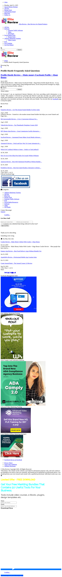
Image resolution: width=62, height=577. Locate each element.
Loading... (7, 215)
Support (3, 212)
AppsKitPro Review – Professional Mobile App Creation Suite (19, 257)
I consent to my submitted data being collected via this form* (19, 224)
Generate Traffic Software (15, 30)
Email (2, 504)
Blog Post (7, 13)
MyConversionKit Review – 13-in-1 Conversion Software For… (19, 119)
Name (2, 501)
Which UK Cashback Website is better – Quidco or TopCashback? (20, 149)
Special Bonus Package (11, 7)
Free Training (8, 43)
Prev (3, 172)
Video (9, 32)
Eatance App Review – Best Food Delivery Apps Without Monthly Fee (21, 251)
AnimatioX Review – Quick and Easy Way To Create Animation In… (21, 143)
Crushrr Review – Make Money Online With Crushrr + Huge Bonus (20, 242)
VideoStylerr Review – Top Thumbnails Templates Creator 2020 (19, 125)
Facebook (55, 99)
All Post (6, 8)
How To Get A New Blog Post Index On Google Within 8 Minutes (20, 155)
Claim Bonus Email (10, 11)
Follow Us (7, 15)
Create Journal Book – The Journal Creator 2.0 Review (16, 263)
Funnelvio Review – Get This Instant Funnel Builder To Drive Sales (20, 110)
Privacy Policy (8, 463)
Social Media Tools (9, 35)
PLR (5, 41)
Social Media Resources (11, 202)
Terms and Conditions (10, 464)
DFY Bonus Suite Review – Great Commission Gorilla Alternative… (20, 131)
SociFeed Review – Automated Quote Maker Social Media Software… (21, 137)
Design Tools (8, 10)
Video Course (12, 40)
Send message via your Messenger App (12, 575)
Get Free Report (9, 45)
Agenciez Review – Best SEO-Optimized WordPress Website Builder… (21, 161)
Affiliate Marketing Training (12, 38)
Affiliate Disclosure (10, 466)
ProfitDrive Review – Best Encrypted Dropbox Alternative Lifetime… (21, 168)
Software (6, 29)
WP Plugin (11, 33)
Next (7, 172)
